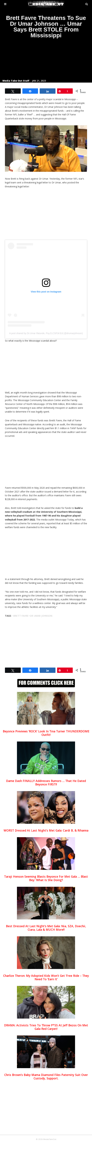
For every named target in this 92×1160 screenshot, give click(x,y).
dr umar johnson (41, 615)
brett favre (20, 615)
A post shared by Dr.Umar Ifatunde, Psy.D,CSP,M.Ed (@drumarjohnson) (46, 333)
